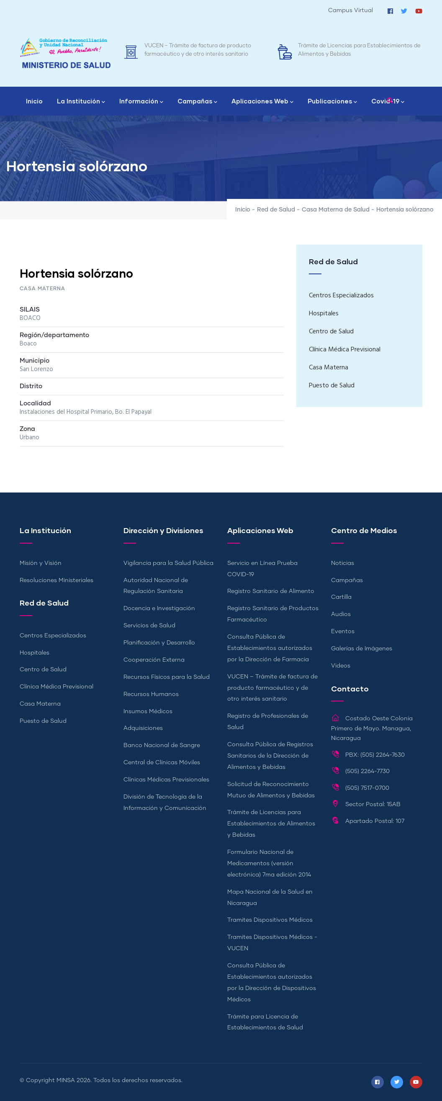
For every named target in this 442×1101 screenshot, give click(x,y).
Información (141, 101)
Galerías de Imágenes (361, 649)
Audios (341, 614)
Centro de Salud (331, 331)
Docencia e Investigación (159, 608)
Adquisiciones (143, 728)
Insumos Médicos (147, 711)
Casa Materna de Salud (336, 210)
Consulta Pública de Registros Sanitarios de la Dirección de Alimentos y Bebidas (270, 756)
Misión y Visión (41, 563)
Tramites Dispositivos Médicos (270, 920)
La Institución (81, 101)
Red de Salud (276, 210)
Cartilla (341, 597)
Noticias (342, 563)
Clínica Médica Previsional (344, 349)
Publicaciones (332, 101)
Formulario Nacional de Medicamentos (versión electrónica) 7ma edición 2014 (269, 863)
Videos (340, 666)
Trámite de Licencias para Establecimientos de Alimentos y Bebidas (271, 824)
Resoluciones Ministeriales (56, 580)
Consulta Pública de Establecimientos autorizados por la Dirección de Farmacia (269, 648)
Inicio (34, 101)
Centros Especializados (341, 295)
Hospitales (324, 313)
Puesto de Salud (332, 385)
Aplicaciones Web (262, 101)
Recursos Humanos (151, 694)
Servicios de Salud (149, 626)
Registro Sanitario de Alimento (270, 591)
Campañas (197, 101)
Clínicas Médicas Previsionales (166, 780)
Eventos (343, 631)
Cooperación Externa (154, 660)
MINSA (66, 1080)
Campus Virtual (350, 10)
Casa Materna (328, 367)
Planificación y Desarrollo (159, 643)
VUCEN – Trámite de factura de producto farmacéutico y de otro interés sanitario (272, 688)
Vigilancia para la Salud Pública (168, 563)
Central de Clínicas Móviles (161, 763)
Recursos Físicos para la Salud (166, 677)
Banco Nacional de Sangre (161, 745)
